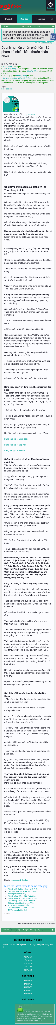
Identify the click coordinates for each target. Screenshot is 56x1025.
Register (50, 8)
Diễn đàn (37, 42)
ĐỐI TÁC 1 (28, 957)
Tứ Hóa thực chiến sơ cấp (18, 905)
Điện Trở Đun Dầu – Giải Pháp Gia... (22, 896)
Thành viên (40, 19)
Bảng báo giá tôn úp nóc (15, 445)
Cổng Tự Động (32, 71)
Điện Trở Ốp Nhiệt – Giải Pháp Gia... (22, 901)
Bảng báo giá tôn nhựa (14, 450)
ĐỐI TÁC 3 (28, 964)
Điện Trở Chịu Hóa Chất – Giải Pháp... (23, 908)
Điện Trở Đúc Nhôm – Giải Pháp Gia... (23, 898)
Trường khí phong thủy (17, 894)
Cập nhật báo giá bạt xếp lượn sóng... (23, 891)
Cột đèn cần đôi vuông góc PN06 (21, 903)
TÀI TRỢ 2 (28, 984)
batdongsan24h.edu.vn (20, 880)
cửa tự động (11, 69)
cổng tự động (21, 76)
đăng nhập (48, 1014)
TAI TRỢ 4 (28, 990)
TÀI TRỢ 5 (28, 994)
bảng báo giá (6, 89)
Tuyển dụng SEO (46, 42)
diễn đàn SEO (8, 66)
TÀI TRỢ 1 (28, 981)
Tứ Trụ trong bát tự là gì (17, 910)
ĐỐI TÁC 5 (28, 970)
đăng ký (34, 1016)
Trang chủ (9, 19)
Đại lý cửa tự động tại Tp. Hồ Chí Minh (18, 78)
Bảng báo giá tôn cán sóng (16, 439)
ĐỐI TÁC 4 (28, 967)
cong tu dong (29, 114)
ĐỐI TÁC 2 (28, 960)
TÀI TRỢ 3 (28, 987)
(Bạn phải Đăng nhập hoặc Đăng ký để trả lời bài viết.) (36, 924)
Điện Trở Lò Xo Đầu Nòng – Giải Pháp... (23, 889)
